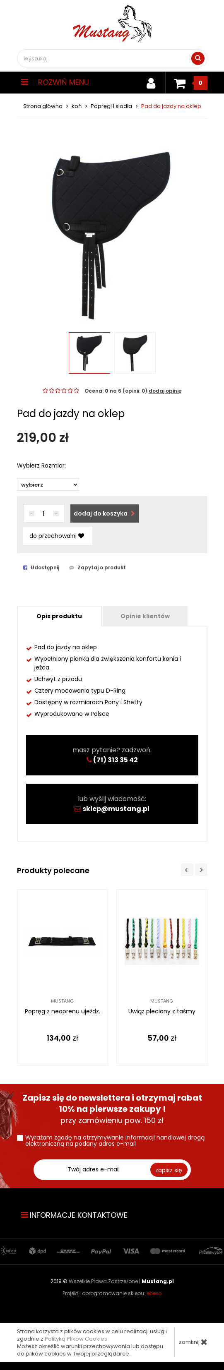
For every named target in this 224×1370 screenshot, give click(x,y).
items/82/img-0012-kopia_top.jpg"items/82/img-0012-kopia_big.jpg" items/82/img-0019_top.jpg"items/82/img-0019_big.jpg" (48, 484)
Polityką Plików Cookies (76, 1339)
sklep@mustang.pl (115, 808)
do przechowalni (56, 536)
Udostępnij (41, 567)
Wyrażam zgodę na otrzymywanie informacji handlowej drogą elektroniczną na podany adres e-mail (115, 1140)
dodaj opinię (165, 390)
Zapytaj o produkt (97, 567)
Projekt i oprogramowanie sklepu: (112, 1293)
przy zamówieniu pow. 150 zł (112, 1108)
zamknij (193, 1342)
